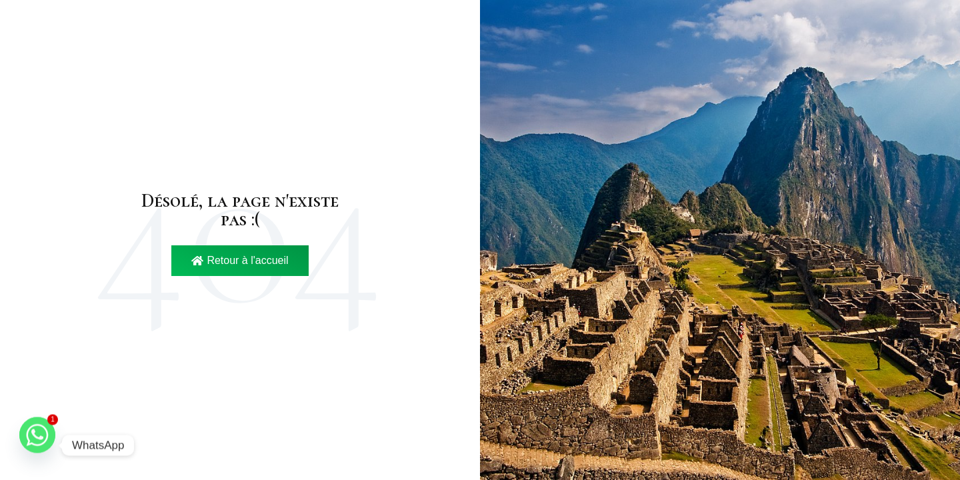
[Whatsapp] (37, 445)
